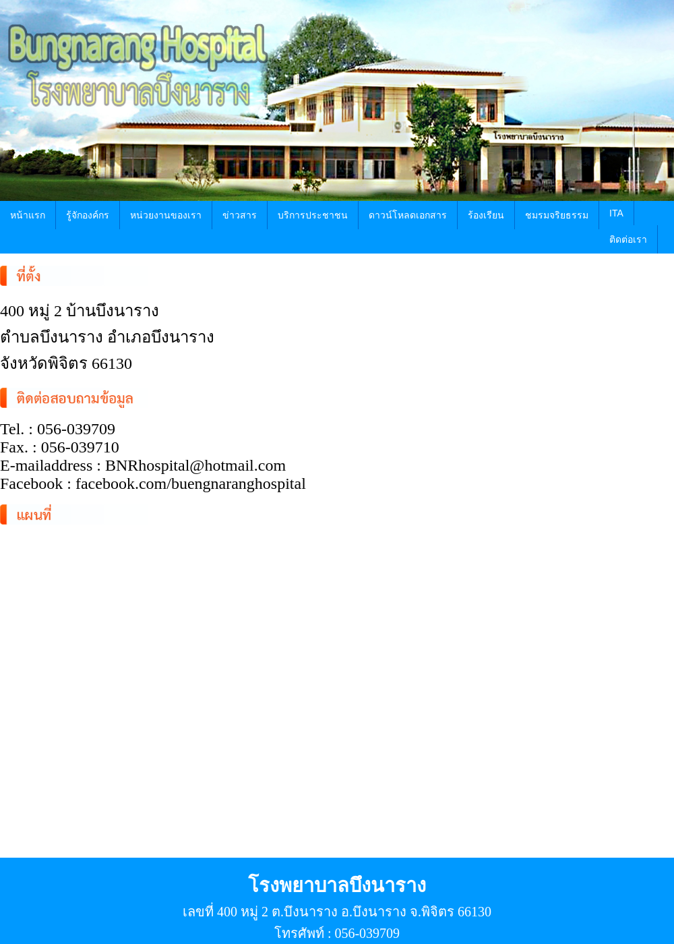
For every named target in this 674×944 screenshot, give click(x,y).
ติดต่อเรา (628, 239)
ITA (616, 213)
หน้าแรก (27, 215)
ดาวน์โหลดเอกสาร (408, 215)
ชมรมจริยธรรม (556, 215)
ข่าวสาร (239, 215)
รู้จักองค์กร (87, 215)
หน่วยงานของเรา (166, 215)
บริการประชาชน (313, 215)
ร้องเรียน (486, 215)
